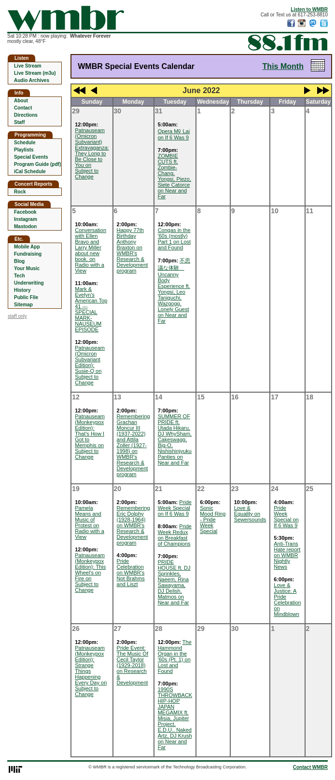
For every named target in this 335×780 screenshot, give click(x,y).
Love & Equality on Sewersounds (250, 513)
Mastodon (25, 226)
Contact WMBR (310, 767)
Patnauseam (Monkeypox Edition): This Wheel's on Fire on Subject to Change (90, 572)
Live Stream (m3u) (35, 73)
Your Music (27, 268)
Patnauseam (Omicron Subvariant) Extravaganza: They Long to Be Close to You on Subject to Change (92, 153)
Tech (19, 275)
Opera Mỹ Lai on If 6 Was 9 (174, 134)
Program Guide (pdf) (37, 164)
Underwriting (29, 283)
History (22, 290)
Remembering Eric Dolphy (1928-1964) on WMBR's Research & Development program (133, 525)
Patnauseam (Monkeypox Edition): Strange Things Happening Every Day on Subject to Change (91, 671)
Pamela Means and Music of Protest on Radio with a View (89, 522)
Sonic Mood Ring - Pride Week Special (212, 519)
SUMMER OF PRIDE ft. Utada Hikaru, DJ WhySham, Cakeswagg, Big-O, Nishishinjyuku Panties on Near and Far (175, 439)
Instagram (25, 219)
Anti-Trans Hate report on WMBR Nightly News (287, 555)
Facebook (25, 212)
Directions (26, 115)
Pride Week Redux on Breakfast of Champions (175, 535)
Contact (23, 107)
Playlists (24, 149)
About (21, 100)
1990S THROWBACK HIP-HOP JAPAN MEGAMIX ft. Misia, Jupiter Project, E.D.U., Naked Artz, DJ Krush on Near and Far (175, 718)
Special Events (31, 157)
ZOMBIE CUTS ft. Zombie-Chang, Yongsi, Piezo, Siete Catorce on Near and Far (174, 176)
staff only (17, 316)
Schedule (24, 142)
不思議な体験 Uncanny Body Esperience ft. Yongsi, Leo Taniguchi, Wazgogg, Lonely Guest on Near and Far (174, 291)
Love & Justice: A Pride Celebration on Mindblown (287, 599)
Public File (26, 297)
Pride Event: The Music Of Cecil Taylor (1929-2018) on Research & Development (132, 665)
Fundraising (28, 254)
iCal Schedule (30, 171)
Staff (19, 122)
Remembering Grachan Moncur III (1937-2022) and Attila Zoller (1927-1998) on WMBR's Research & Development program (133, 445)
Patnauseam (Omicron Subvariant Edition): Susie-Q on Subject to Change (90, 365)
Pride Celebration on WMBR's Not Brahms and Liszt (131, 572)
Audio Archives (31, 80)
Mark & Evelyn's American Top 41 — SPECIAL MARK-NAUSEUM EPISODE (91, 309)
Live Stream (28, 65)
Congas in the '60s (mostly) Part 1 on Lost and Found (174, 238)
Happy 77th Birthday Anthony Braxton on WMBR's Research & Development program (132, 250)
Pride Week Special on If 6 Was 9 (175, 508)
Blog (19, 261)
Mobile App (27, 246)
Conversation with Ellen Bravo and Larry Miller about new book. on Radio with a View (90, 250)
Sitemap (23, 304)
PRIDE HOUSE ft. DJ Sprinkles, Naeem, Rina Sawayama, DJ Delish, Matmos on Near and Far (174, 582)
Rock (20, 191)
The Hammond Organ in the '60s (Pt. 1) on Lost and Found (175, 656)
